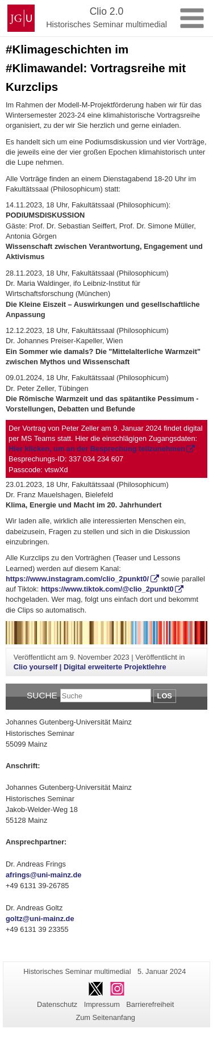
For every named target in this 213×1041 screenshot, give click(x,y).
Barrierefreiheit (150, 1004)
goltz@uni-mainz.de (40, 918)
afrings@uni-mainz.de (43, 875)
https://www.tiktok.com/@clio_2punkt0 (107, 589)
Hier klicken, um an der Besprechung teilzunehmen (97, 448)
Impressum (102, 1004)
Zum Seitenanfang (105, 1017)
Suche (42, 695)
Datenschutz (57, 1004)
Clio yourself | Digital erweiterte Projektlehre (90, 667)
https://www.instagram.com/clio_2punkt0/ (77, 578)
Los (164, 696)
